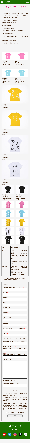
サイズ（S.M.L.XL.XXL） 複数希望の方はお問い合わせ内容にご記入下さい (15, 348)
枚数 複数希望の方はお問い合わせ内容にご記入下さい (15, 355)
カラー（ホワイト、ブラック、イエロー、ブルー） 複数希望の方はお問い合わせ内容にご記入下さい (15, 340)
